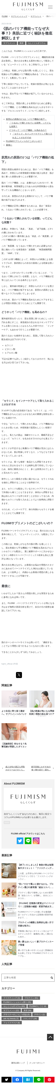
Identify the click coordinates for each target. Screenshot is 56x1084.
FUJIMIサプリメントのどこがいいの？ (24, 141)
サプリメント (9, 43)
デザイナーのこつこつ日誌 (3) (16, 1014)
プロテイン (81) (31, 998)
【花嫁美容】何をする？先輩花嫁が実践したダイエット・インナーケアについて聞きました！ (14, 746)
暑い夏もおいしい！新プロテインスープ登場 (35, 943)
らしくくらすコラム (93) (14, 1006)
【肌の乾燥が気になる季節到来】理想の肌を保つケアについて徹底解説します (41, 713)
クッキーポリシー (37, 1063)
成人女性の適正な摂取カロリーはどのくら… (13, 768)
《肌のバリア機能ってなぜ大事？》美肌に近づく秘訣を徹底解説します (26, 33)
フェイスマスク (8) (11, 1023)
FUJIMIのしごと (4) (37, 1006)
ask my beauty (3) (11, 1018)
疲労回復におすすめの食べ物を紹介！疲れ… (42, 768)
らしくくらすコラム (37, 43)
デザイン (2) (39, 1014)
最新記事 (6, 855)
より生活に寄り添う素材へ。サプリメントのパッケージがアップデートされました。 (14, 713)
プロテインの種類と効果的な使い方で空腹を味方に (35, 924)
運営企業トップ (18, 1063)
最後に (9, 145)
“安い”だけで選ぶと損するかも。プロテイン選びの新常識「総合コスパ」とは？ (35, 886)
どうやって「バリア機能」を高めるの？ (28, 130)
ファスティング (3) (11, 998)
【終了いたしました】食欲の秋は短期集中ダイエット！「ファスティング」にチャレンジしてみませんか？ (35, 867)
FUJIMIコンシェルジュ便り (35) (17, 1002)
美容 (21, 43)
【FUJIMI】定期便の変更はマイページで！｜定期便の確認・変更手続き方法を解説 (36, 905)
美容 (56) (27, 1010)
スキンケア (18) (30, 1018)
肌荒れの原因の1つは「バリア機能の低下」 (26, 119)
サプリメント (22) (11, 1010)
